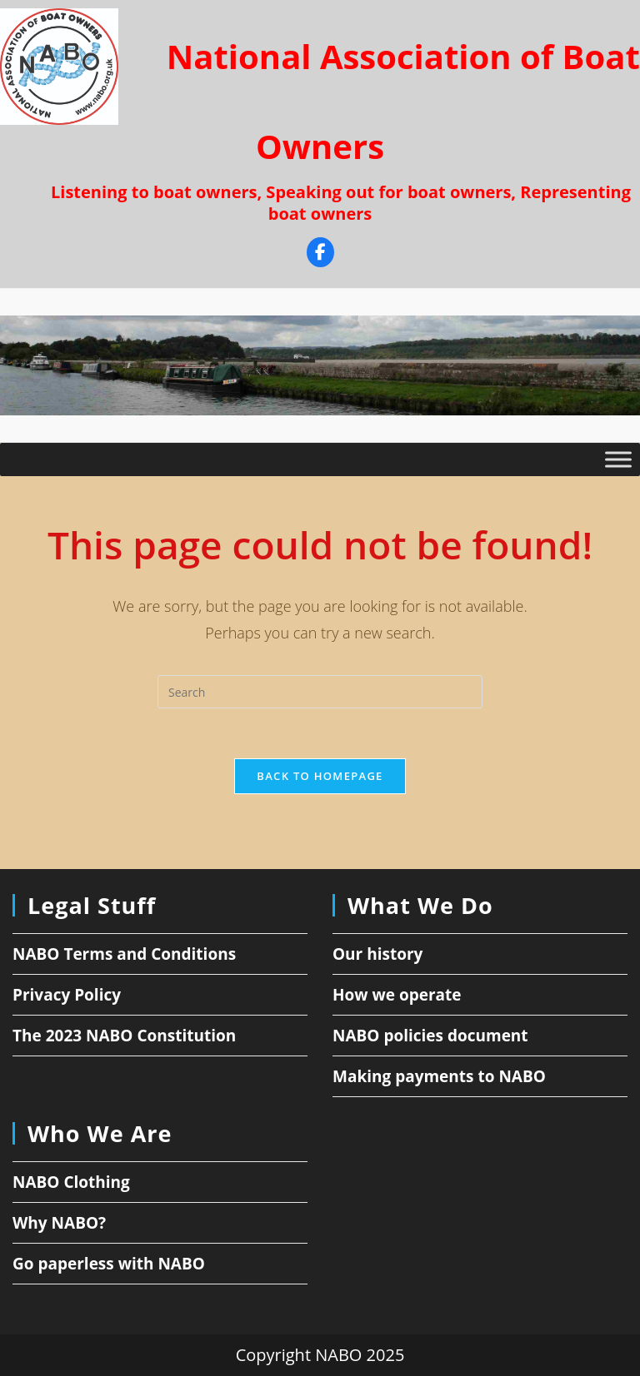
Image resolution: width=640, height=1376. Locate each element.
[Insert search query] (320, 691)
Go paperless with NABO (108, 1263)
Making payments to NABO (439, 1076)
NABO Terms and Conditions (124, 954)
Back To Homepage (319, 775)
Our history (377, 954)
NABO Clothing (71, 1182)
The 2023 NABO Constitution (124, 1035)
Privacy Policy (66, 995)
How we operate (397, 995)
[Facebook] (320, 254)
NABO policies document (430, 1035)
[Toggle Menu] (618, 460)
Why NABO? (59, 1223)
